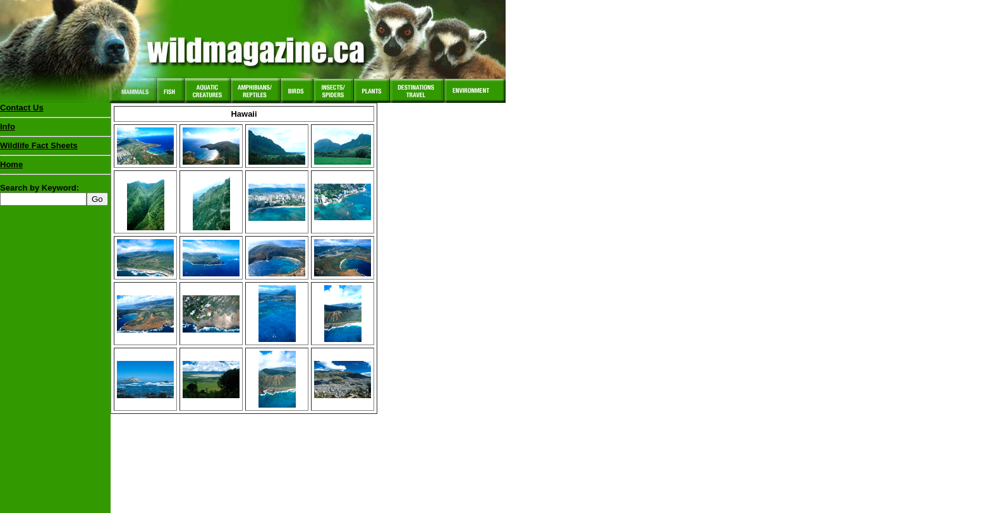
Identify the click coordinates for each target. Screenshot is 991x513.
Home (11, 164)
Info (7, 126)
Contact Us (22, 107)
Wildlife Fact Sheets (55, 148)
